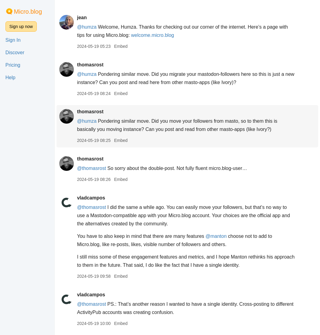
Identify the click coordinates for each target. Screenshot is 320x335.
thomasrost (90, 64)
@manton (216, 236)
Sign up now (21, 26)
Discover (14, 52)
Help (10, 77)
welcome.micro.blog (152, 35)
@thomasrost (91, 168)
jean (82, 17)
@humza (86, 27)
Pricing (12, 65)
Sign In (13, 40)
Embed (120, 46)
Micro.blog (28, 11)
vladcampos (91, 197)
